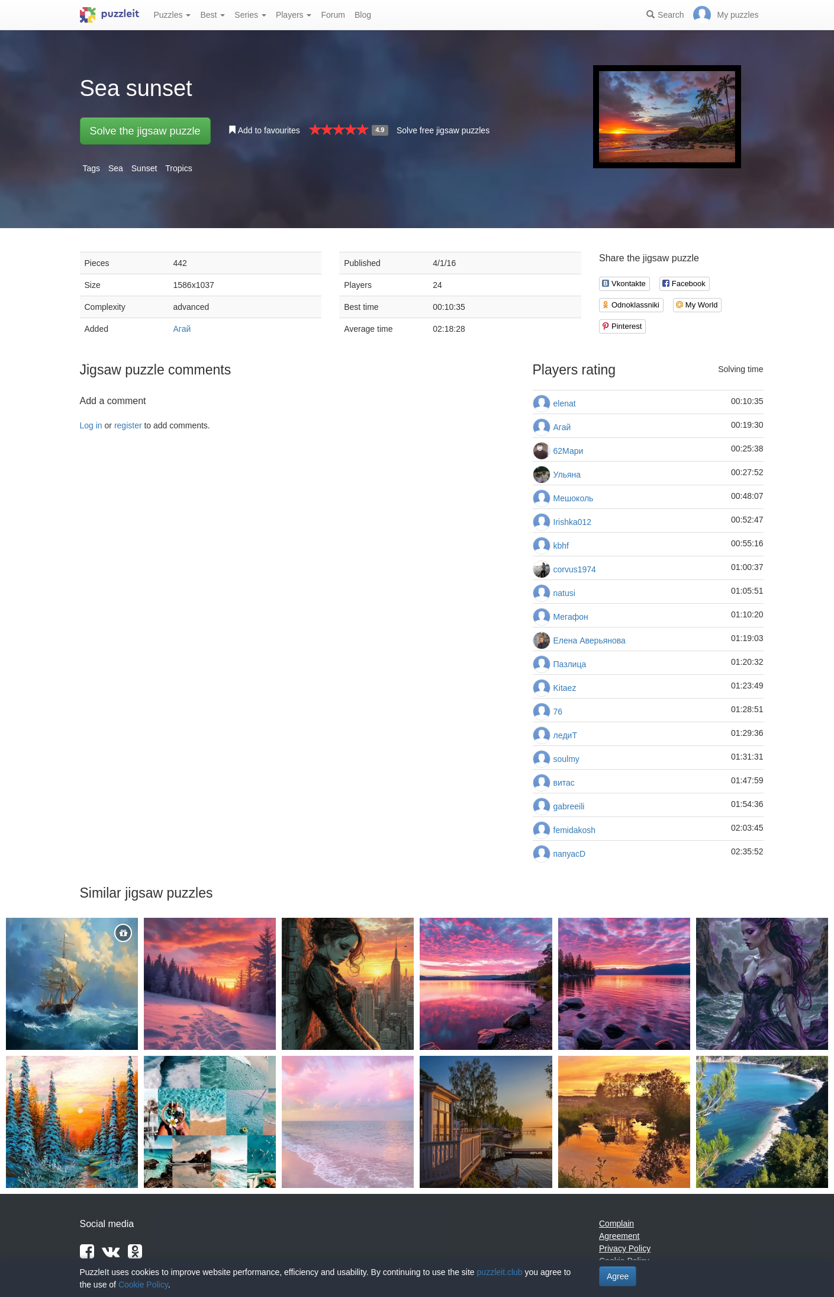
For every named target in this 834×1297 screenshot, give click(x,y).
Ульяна (567, 474)
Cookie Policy (143, 1284)
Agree (618, 1276)
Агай (182, 329)
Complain (616, 1223)
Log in (91, 425)
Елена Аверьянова (589, 640)
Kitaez (565, 688)
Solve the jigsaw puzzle (145, 131)
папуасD (569, 854)
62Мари (568, 451)
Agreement (619, 1236)
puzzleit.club (500, 1272)
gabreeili (569, 806)
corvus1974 (574, 569)
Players (294, 15)
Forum (332, 15)
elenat (564, 403)
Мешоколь (573, 498)
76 (558, 711)
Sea (115, 168)
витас (564, 782)
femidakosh (574, 830)
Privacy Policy (625, 1248)
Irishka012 (572, 522)
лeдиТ (565, 735)
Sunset (144, 168)
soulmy (566, 759)
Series (250, 15)
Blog (363, 15)
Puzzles (172, 15)
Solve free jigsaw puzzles (443, 130)
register (128, 425)
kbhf (561, 545)
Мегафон (570, 617)
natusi (564, 593)
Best (212, 15)
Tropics (178, 168)
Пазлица (570, 664)
